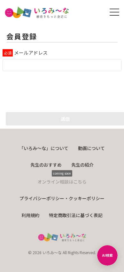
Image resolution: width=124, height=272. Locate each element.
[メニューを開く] (114, 12)
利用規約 (30, 215)
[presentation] (51, 90)
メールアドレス (31, 52)
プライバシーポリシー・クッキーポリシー (62, 198)
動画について (91, 148)
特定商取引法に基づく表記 (76, 215)
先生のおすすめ (46, 165)
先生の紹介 (82, 165)
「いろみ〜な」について (43, 148)
